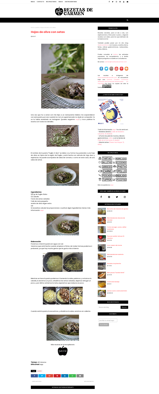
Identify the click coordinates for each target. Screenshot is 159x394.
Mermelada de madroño (115, 254)
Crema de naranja (113, 282)
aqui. (114, 130)
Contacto (40, 2)
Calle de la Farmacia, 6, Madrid (108, 140)
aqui (77, 119)
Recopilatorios (51, 2)
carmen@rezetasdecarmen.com (115, 62)
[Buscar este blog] (109, 307)
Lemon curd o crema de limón (117, 291)
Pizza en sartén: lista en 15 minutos (115, 237)
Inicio (32, 27)
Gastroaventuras (71, 2)
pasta (37, 27)
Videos (60, 2)
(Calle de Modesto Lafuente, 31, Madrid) (111, 133)
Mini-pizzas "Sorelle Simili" (115, 273)
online (111, 138)
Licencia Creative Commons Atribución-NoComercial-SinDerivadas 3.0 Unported (113, 82)
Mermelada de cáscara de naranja (116, 219)
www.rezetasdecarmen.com (107, 77)
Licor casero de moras (114, 245)
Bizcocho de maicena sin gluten (117, 209)
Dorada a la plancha (114, 263)
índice (115, 54)
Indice (33, 2)
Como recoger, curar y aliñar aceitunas (116, 228)
